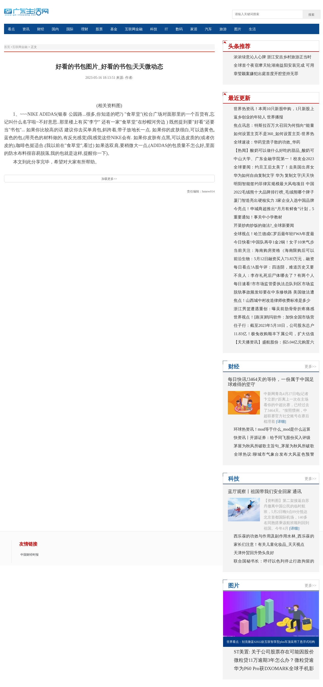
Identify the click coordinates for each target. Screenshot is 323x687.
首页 (7, 47)
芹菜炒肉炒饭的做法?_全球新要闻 (264, 225)
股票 (99, 29)
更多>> (310, 366)
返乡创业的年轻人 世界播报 (258, 117)
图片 (237, 29)
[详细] (281, 422)
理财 (84, 29)
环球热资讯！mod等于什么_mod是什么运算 (272, 429)
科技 (153, 29)
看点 (11, 29)
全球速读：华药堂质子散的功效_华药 (267, 142)
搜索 (311, 14)
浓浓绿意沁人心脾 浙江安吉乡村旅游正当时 (272, 57)
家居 (193, 29)
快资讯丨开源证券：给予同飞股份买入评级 (272, 437)
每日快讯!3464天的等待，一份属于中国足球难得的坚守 (271, 382)
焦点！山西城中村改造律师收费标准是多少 (272, 300)
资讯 (26, 29)
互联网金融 (134, 29)
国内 (55, 29)
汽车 (208, 29)
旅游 (223, 29)
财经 (40, 29)
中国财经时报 (29, 554)
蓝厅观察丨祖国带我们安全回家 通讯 (265, 491)
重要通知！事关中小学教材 (258, 217)
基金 (113, 29)
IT (166, 29)
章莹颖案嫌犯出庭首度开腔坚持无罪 (266, 73)
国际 (69, 29)
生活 (252, 29)
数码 (179, 29)
